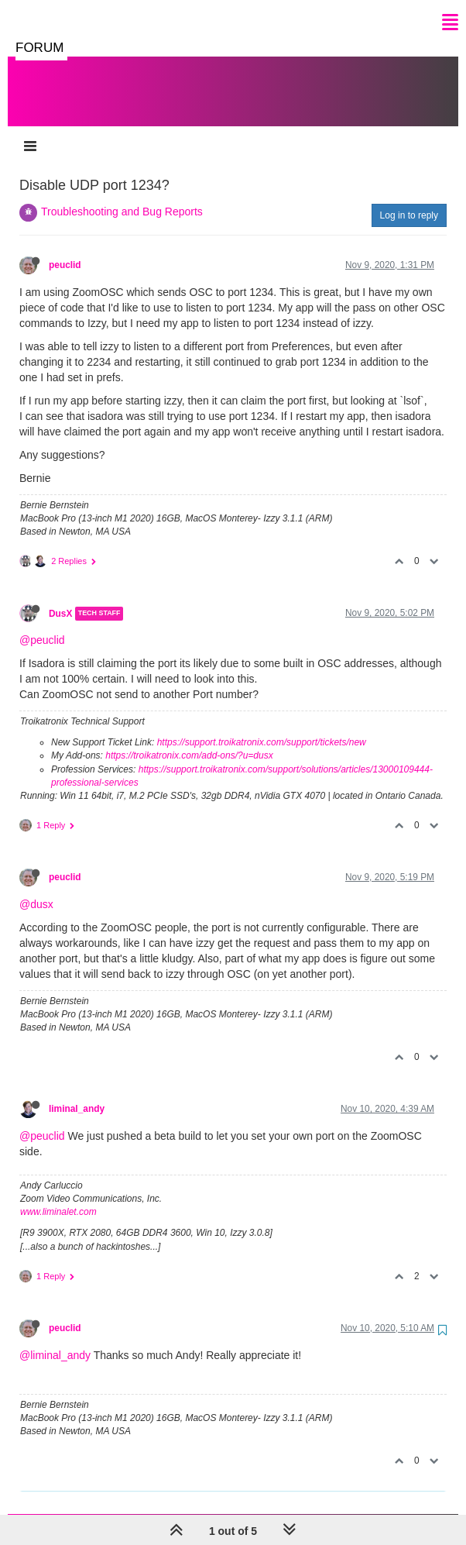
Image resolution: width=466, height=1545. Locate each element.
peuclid (65, 249)
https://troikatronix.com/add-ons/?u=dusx (188, 740)
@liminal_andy (55, 1339)
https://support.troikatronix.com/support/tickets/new (261, 726)
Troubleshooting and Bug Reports (122, 196)
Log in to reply (409, 199)
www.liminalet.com (58, 1196)
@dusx (36, 889)
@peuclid (42, 624)
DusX (60, 598)
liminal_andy (77, 1093)
